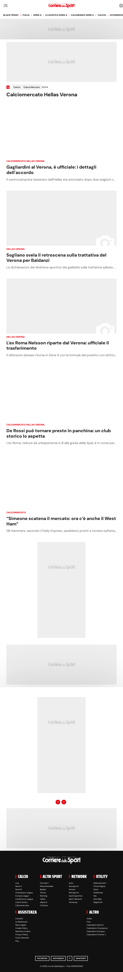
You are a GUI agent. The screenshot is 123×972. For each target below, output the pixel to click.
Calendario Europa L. (96, 931)
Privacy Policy (21, 934)
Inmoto (72, 889)
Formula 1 (44, 883)
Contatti (19, 918)
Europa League (22, 896)
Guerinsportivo (75, 896)
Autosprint (74, 886)
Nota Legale (20, 925)
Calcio (102, 15)
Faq (17, 941)
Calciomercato (16, 512)
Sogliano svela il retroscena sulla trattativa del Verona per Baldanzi (56, 257)
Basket (43, 889)
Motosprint (74, 892)
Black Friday (11, 15)
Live (17, 883)
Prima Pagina (99, 886)
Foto (89, 921)
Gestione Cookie (22, 931)
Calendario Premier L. (96, 934)
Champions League (24, 892)
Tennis (43, 892)
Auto (71, 883)
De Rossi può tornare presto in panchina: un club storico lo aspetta (58, 433)
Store (96, 889)
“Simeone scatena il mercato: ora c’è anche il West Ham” (61, 521)
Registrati (98, 902)
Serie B (18, 889)
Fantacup (73, 902)
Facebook (42, 958)
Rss (95, 896)
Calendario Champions (97, 928)
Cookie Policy (21, 928)
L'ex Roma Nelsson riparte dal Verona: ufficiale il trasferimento (57, 345)
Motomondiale (46, 886)
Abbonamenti (100, 883)
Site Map (98, 899)
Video (89, 918)
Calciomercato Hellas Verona (25, 161)
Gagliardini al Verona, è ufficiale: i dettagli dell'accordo (51, 169)
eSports (43, 902)
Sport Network (75, 899)
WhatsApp (81, 958)
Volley (42, 899)
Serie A (37, 15)
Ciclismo (44, 905)
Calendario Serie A (82, 15)
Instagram (58, 958)
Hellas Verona (15, 249)
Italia (25, 15)
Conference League (24, 899)
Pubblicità (98, 892)
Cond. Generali (22, 937)
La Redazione (21, 921)
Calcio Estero (21, 902)
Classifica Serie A (56, 15)
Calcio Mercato (32, 87)
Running (43, 896)
